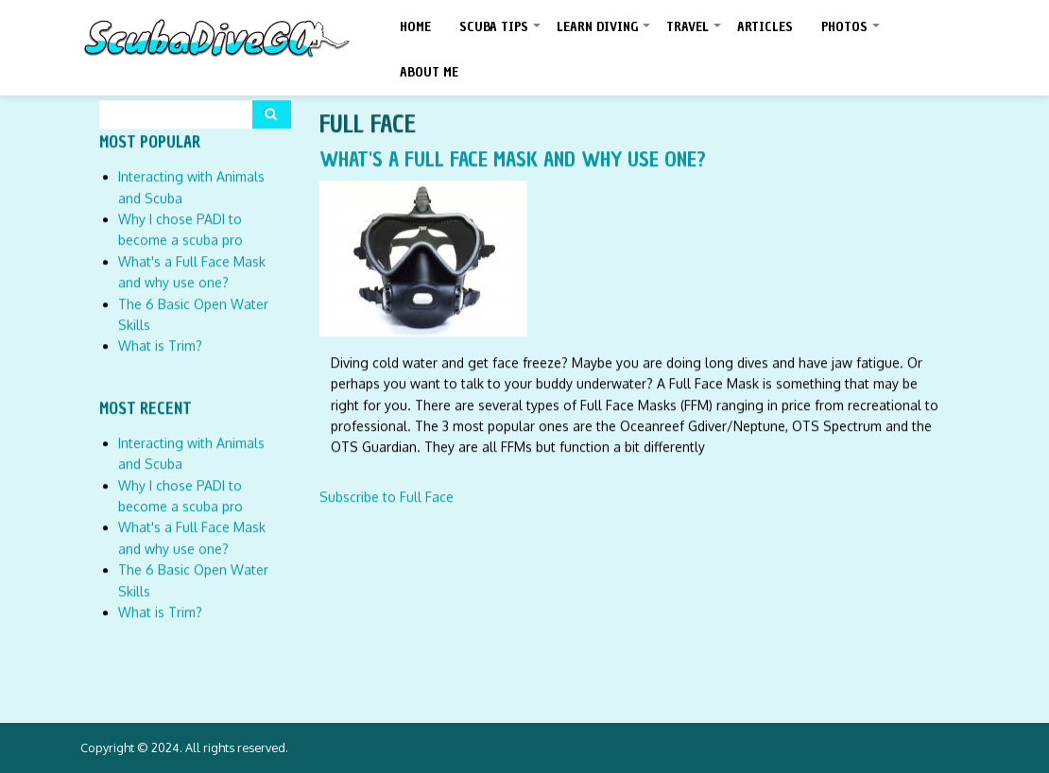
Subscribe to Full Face (386, 496)
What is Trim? (160, 345)
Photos (851, 34)
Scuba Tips (500, 34)
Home (415, 27)
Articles (765, 27)
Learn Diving (604, 34)
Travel (694, 34)
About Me (429, 72)
